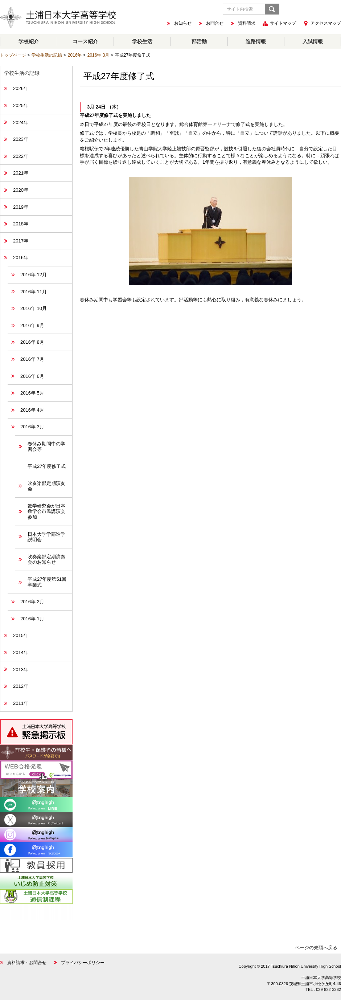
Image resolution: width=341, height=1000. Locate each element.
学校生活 (142, 41)
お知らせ (183, 23)
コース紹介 (85, 41)
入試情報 (313, 41)
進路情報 (256, 41)
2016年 (75, 55)
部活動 (199, 41)
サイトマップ (283, 23)
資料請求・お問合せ (26, 962)
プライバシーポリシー (82, 962)
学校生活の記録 (47, 55)
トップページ (13, 55)
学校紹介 (29, 41)
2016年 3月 (98, 55)
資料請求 (246, 23)
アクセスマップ (326, 23)
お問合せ (214, 23)
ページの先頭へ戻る (316, 947)
